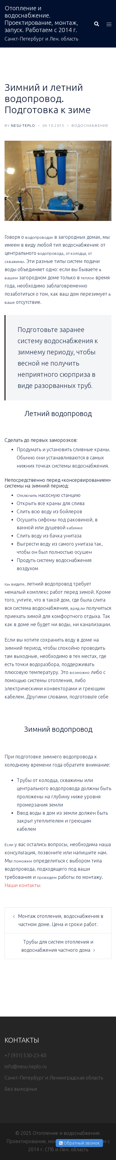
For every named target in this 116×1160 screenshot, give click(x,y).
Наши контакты (22, 885)
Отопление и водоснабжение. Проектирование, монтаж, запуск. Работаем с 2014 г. (41, 19)
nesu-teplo (23, 125)
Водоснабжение (89, 125)
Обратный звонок (79, 1143)
